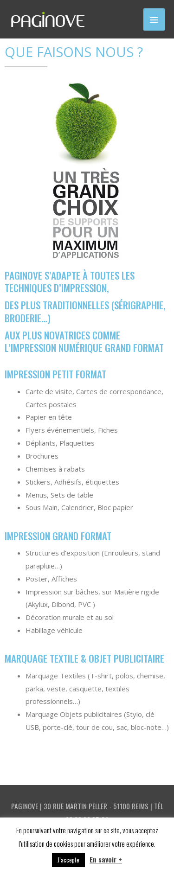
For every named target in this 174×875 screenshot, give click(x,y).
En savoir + (106, 859)
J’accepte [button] (68, 859)
